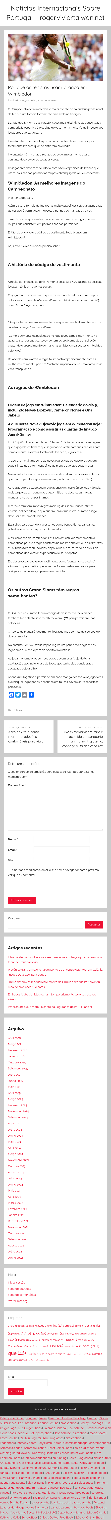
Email (12, 850)
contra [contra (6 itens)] (79, 1325)
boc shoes (18, 1472)
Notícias (17, 710)
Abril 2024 (14, 1147)
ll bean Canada (96, 1512)
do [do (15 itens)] (41, 1333)
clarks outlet (102, 1458)
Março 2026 (15, 1044)
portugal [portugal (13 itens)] (91, 1346)
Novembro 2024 (18, 1111)
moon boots (97, 1433)
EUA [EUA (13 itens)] (14, 1339)
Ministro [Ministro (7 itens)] (14, 1346)
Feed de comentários (22, 1294)
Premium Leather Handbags (67, 1418)
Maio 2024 (14, 1141)
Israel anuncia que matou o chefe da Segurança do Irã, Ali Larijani (50, 1006)
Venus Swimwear (37, 1507)
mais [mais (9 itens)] (82, 1339)
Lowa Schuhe (9, 1438)
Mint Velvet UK (46, 1512)
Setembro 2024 (18, 1117)
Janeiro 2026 (16, 1056)
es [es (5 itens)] (77, 1334)
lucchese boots (96, 1428)
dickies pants (35, 1482)
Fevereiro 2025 (17, 1105)
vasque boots (65, 1492)
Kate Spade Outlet (12, 1418)
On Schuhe (53, 1497)
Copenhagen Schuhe (71, 1512)
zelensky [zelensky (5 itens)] (44, 1360)
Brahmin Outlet (36, 1487)
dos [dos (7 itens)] (50, 1333)
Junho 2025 (15, 1080)
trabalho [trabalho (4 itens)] (71, 1354)
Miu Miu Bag (28, 1438)
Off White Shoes (20, 1497)
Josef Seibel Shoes (60, 1448)
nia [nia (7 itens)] (38, 1346)
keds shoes (7, 1443)
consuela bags (83, 1487)
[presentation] (31, 887)
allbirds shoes (68, 1467)
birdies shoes (74, 1438)
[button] (55, 435)
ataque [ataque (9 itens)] (43, 1325)
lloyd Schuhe (8, 1477)
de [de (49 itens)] (28, 1333)
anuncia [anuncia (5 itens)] (23, 1326)
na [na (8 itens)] (23, 1346)
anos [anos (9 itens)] (12, 1325)
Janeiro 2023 (16, 1215)
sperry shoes (44, 1433)
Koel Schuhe (76, 1428)
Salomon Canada (55, 1428)
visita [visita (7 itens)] (17, 1360)
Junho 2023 (15, 1184)
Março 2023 (15, 1202)
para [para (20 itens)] (56, 1345)
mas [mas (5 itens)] (91, 1340)
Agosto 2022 (16, 1245)
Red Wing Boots (42, 1453)
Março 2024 (15, 1154)
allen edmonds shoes (36, 1458)
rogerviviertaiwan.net (63, 1409)
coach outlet (26, 1433)
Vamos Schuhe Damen (15, 1502)
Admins (52, 100)
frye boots (82, 1492)
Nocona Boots (97, 1472)
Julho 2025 (15, 1074)
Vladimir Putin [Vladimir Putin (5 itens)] (30, 1360)
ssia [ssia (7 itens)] (61, 1354)
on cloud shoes (84, 1448)
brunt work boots (82, 1453)
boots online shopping (57, 1477)
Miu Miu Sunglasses (50, 1438)
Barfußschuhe (27, 1423)
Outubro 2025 (17, 1062)
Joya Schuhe (63, 1433)
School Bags (30, 1517)
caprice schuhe (81, 1502)
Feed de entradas (19, 1288)
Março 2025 (15, 1099)
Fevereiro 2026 (17, 1050)
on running (60, 1458)
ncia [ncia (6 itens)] (30, 1346)
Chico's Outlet (49, 1517)
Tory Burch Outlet (49, 1443)
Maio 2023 (14, 1190)
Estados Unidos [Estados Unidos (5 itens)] (88, 1334)
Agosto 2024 (16, 1123)
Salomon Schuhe (11, 1448)
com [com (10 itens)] (68, 1325)
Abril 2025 (14, 1093)
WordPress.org (17, 1301)
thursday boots (26, 1443)
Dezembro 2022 (18, 1221)
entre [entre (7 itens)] (69, 1333)
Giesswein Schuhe (74, 1472)
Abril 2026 (14, 1038)
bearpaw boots (83, 1507)
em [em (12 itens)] (59, 1333)
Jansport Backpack (60, 1487)
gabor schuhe (40, 1502)
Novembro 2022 (18, 1227)
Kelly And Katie (10, 1517)
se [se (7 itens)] (44, 1354)
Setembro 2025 (18, 1068)
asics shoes (80, 1433)
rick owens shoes (22, 1492)
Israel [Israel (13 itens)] (70, 1339)
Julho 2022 (15, 1251)
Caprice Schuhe (48, 1423)
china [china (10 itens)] (56, 1325)
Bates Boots (70, 1462)
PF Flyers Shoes (56, 1482)
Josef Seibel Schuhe (48, 1462)
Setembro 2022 (18, 1239)
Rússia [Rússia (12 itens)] (34, 1354)
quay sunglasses (36, 1418)
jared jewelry (21, 1453)
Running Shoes (98, 1418)
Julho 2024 (15, 1129)
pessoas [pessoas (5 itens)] (69, 1346)
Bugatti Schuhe (10, 1467)
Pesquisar (14, 918)
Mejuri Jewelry (89, 1467)
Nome (13, 839)
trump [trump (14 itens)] (83, 1354)
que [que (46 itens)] (17, 1353)
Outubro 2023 (17, 1166)
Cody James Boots (92, 1462)
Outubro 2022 (17, 1233)
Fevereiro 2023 (17, 1209)
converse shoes (99, 1443)
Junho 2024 (15, 1135)
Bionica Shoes (97, 1497)
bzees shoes (25, 1462)
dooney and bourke (12, 1482)
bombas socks (60, 1502)
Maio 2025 (14, 1086)
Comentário (17, 785)
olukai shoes (8, 1423)
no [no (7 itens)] (45, 1346)
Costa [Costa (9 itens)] (90, 1325)
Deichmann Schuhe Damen (39, 1467)
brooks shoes (69, 1423)
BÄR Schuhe (52, 1472)
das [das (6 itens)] (16, 1333)
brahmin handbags (75, 1443)
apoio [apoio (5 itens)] (33, 1326)
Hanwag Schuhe (30, 1477)
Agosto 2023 (16, 1172)
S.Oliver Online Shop (89, 1517)
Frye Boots (67, 1517)
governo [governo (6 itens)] (35, 1340)
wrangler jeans (45, 1492)
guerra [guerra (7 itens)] (47, 1339)
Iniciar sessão (16, 1282)
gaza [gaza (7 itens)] (24, 1339)
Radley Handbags (91, 1423)
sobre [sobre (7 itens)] (52, 1354)
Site (10, 860)
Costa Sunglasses (80, 1458)
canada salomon (61, 1507)
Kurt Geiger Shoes (30, 1428)
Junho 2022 (15, 1257)
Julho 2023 (15, 1178)
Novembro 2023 (18, 1160)
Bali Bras (38, 1497)
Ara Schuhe (7, 1462)
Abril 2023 (14, 1196)
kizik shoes (62, 1453)
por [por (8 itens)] (78, 1346)
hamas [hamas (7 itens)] (58, 1339)
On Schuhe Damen (74, 1497)
